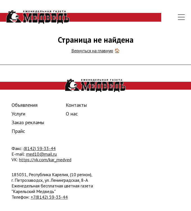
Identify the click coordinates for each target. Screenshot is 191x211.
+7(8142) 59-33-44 (49, 197)
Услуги (18, 113)
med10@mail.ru (41, 154)
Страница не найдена (95, 40)
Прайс (18, 131)
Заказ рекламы (28, 122)
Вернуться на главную (92, 50)
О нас (72, 113)
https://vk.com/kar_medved (45, 159)
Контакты (76, 105)
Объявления (25, 105)
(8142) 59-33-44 (40, 148)
